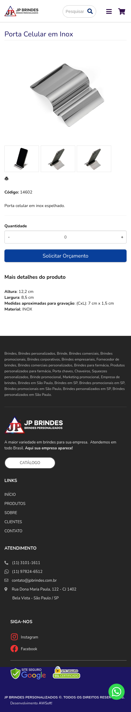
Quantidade (15, 226)
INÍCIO (10, 494)
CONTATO (13, 531)
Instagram (29, 637)
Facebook (29, 649)
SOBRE (10, 513)
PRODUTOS (14, 503)
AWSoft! (45, 703)
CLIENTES (13, 522)
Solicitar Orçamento (66, 255)
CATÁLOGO (30, 463)
